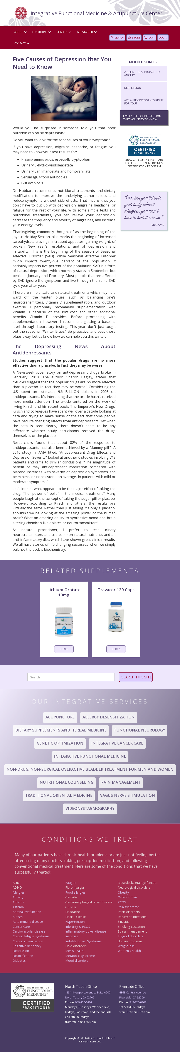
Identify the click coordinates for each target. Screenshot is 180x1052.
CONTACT (20, 43)
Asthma (18, 907)
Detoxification (23, 956)
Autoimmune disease (28, 921)
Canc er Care (21, 926)
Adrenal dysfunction (27, 912)
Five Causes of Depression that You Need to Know (142, 117)
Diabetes (19, 960)
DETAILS (64, 649)
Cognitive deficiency (27, 946)
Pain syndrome (128, 907)
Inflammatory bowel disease (85, 931)
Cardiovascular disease (29, 931)
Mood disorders (76, 960)
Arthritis (18, 902)
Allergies (19, 892)
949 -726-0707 (137, 1002)
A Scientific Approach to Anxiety (142, 73)
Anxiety (18, 897)
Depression (132, 88)
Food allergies (75, 892)
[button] (20, 32)
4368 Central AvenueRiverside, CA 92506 (132, 994)
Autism (18, 917)
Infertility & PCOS (77, 926)
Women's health (129, 951)
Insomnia (71, 936)
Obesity (123, 892)
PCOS (122, 902)
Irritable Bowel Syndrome (83, 941)
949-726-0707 (83, 1002)
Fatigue (70, 883)
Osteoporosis (127, 897)
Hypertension (75, 921)
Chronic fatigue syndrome (31, 936)
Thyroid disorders (130, 936)
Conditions (39, 32)
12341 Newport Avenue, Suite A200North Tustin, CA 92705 (87, 994)
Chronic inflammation (28, 941)
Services (62, 32)
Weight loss (126, 946)
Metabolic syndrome (80, 956)
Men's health (74, 951)
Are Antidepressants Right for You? (143, 101)
